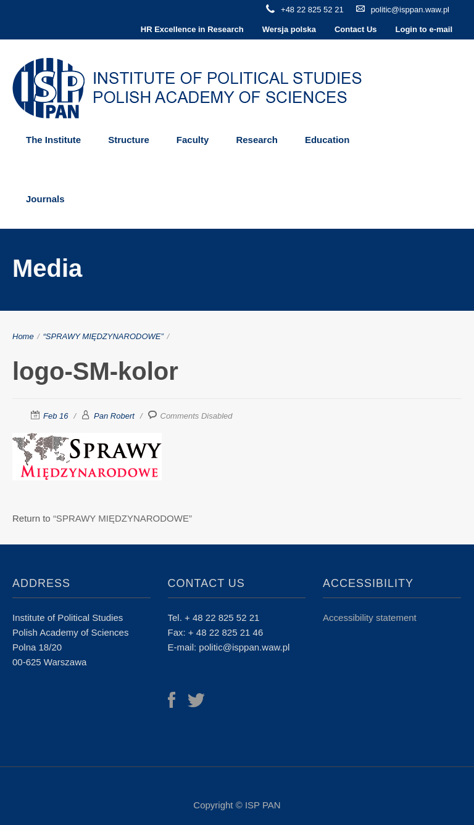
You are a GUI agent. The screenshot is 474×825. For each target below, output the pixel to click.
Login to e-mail (424, 29)
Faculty (193, 139)
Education (327, 139)
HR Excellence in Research (192, 29)
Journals (45, 199)
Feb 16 (55, 416)
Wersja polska (289, 29)
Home (23, 336)
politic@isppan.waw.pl (410, 9)
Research (257, 139)
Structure (128, 139)
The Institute (53, 139)
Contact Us (356, 29)
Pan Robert (114, 416)
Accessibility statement (370, 617)
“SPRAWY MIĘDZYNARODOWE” (103, 336)
